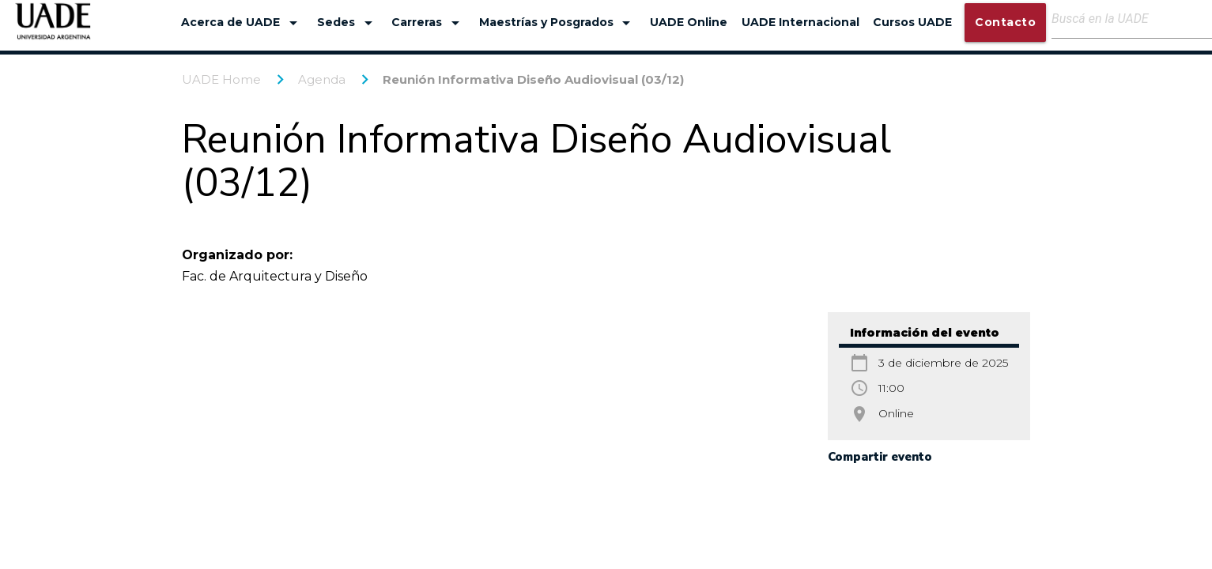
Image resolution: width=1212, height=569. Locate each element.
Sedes (347, 23)
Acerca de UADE (242, 23)
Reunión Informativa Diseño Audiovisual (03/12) (533, 79)
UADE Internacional (800, 22)
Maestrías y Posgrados (557, 23)
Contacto (1005, 22)
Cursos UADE (912, 22)
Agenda (321, 79)
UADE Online (688, 22)
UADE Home (221, 79)
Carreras (428, 23)
